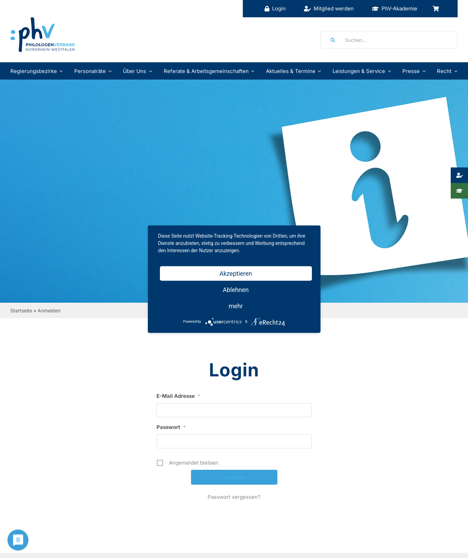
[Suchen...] (389, 39)
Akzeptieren (235, 273)
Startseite (21, 310)
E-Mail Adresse (178, 396)
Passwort (171, 427)
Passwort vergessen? (234, 497)
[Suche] (331, 39)
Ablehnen (236, 289)
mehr (236, 305)
